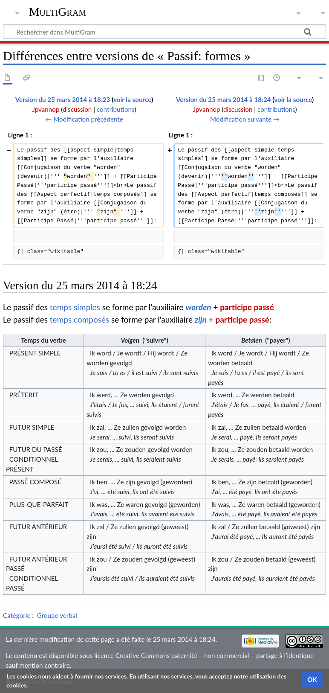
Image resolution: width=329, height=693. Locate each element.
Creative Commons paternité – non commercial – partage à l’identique (214, 655)
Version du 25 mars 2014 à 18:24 (223, 99)
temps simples (75, 307)
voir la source (132, 99)
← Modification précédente (84, 119)
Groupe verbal (57, 615)
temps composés (79, 319)
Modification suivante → (245, 119)
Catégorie (17, 615)
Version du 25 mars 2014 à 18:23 (62, 99)
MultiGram (58, 11)
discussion (77, 109)
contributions (115, 109)
